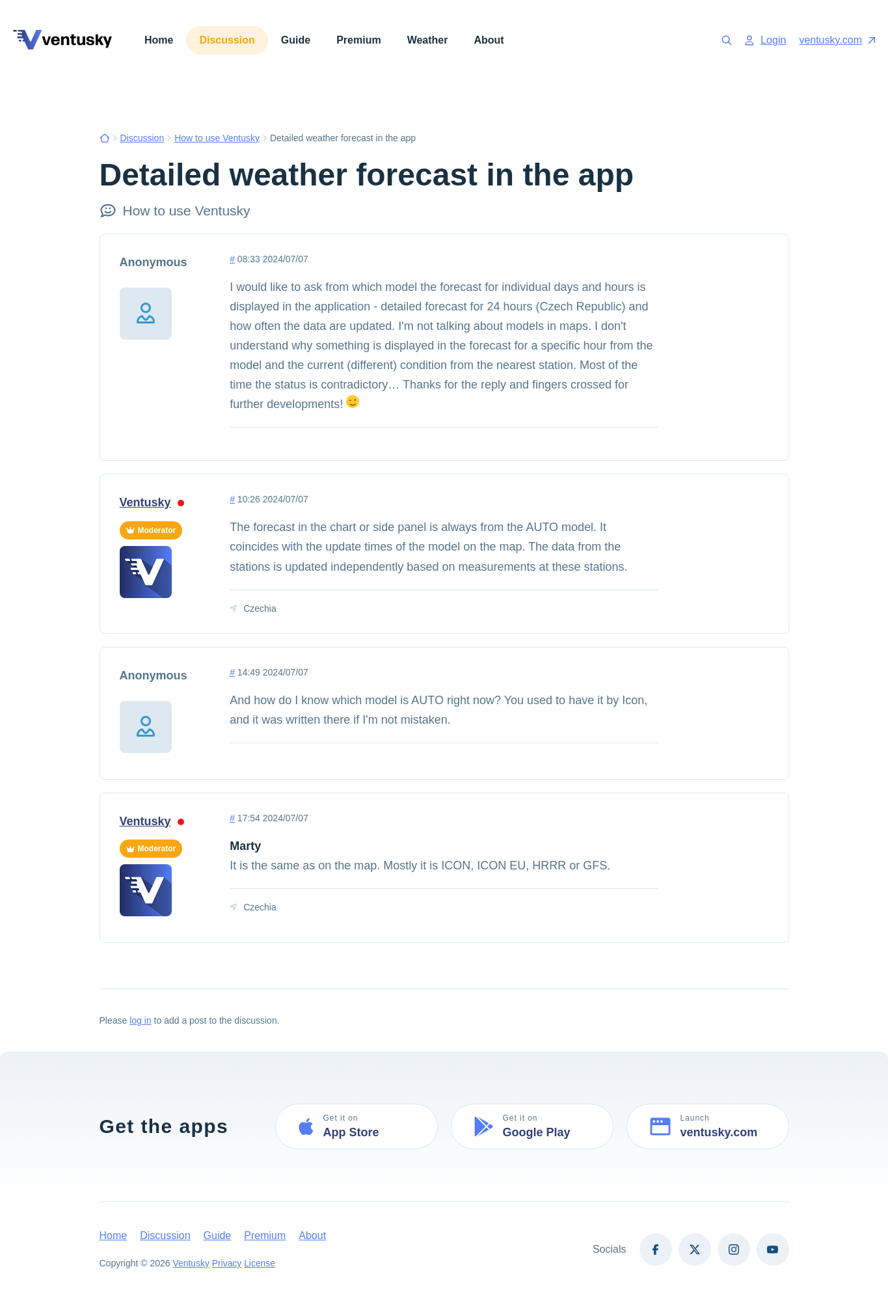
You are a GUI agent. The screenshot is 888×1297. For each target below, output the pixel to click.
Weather (427, 40)
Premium (358, 40)
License (260, 1264)
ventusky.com (837, 40)
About (489, 40)
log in (140, 1021)
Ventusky (152, 502)
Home (158, 40)
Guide (295, 40)
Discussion (226, 40)
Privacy (227, 1264)
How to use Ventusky (217, 138)
